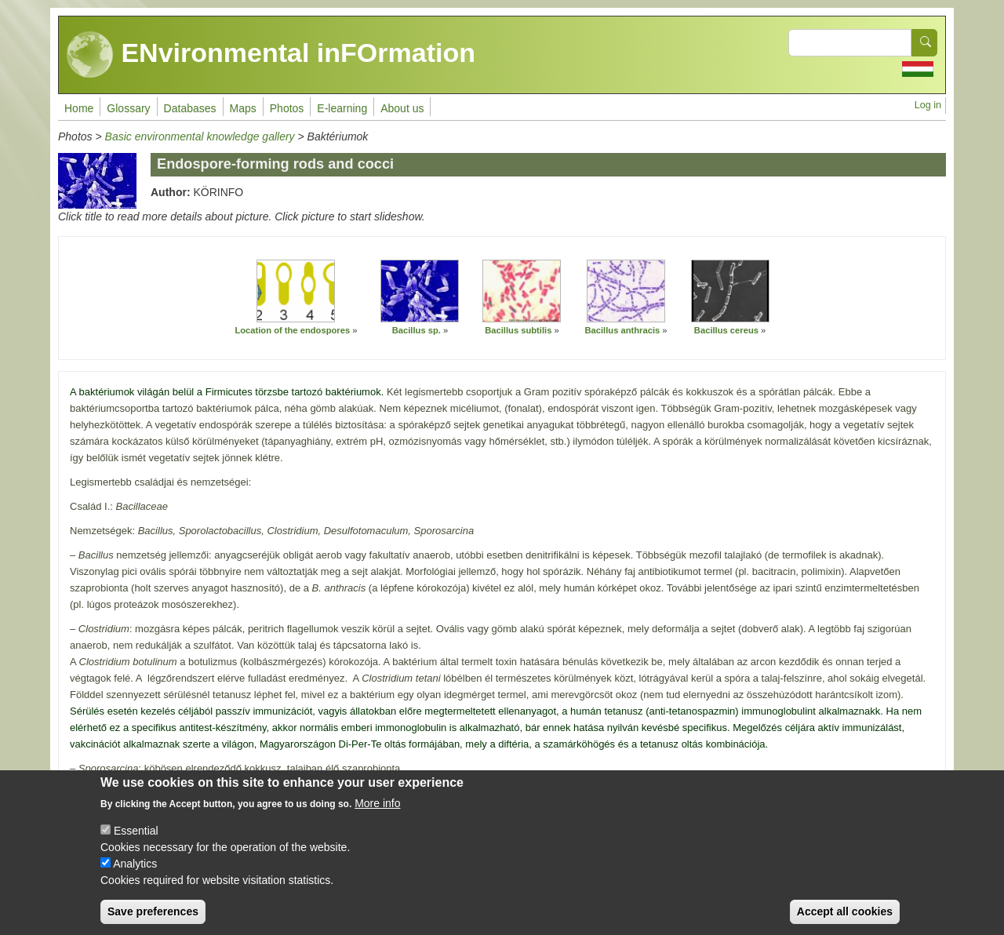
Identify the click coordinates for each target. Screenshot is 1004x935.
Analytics (135, 868)
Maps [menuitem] (243, 108)
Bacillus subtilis (518, 330)
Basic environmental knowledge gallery (200, 136)
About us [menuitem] (402, 108)
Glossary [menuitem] (128, 108)
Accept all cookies (845, 916)
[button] (295, 291)
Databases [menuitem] (190, 108)
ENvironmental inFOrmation (271, 54)
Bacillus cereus (726, 330)
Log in (928, 105)
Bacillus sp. (416, 330)
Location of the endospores (292, 330)
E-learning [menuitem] (342, 108)
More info (377, 808)
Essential (136, 835)
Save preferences (152, 916)
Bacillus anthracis (622, 330)
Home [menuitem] (78, 108)
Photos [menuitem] (287, 108)
